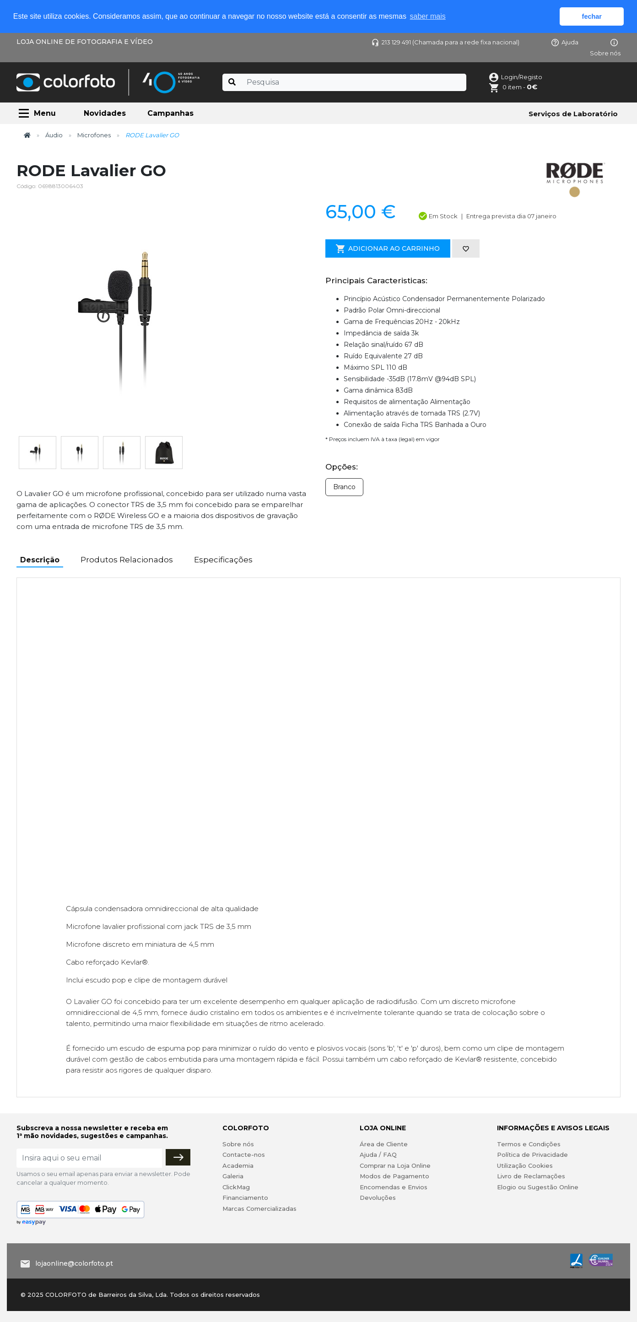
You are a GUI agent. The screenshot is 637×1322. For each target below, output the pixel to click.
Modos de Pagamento (394, 1176)
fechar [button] (592, 16)
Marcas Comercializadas (259, 1208)
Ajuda (564, 42)
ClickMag (236, 1187)
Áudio (54, 135)
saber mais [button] (428, 16)
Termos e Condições (529, 1144)
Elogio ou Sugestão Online (537, 1187)
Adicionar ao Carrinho (388, 249)
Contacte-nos (243, 1154)
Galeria (232, 1176)
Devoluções (378, 1197)
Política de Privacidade (532, 1154)
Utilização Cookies (525, 1165)
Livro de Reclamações (531, 1176)
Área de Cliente (384, 1144)
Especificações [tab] (223, 559)
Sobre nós (238, 1144)
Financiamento (245, 1197)
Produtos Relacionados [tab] (127, 559)
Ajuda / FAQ (378, 1154)
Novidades (105, 113)
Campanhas (170, 113)
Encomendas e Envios (393, 1187)
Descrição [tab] (39, 560)
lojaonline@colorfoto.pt (74, 1263)
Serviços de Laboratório (573, 113)
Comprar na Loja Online (395, 1165)
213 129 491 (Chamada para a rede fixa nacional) (445, 42)
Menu (45, 113)
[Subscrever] (178, 1157)
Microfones (94, 135)
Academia (238, 1165)
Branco (344, 487)
